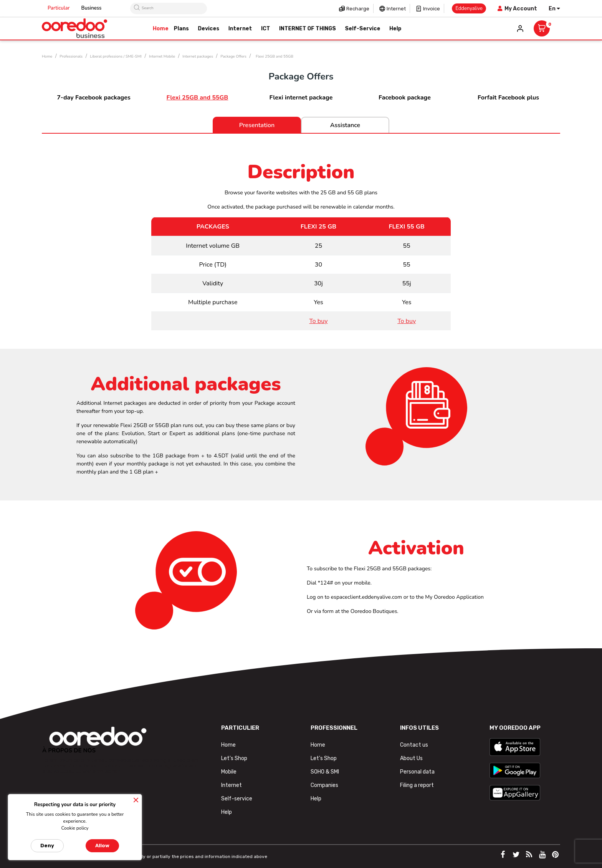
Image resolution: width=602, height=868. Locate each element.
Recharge (357, 9)
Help (226, 812)
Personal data (417, 772)
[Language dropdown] (554, 8)
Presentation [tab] (257, 125)
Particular (59, 8)
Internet (396, 9)
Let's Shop (234, 758)
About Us (411, 758)
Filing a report (417, 785)
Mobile (229, 772)
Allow (102, 845)
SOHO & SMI (325, 772)
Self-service (236, 798)
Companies (324, 785)
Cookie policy (74, 828)
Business (91, 8)
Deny (47, 845)
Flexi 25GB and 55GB (197, 97)
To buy (318, 321)
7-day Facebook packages (94, 97)
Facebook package (405, 97)
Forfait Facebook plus (508, 97)
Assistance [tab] (345, 125)
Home (228, 745)
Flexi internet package (301, 97)
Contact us (414, 745)
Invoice (431, 9)
